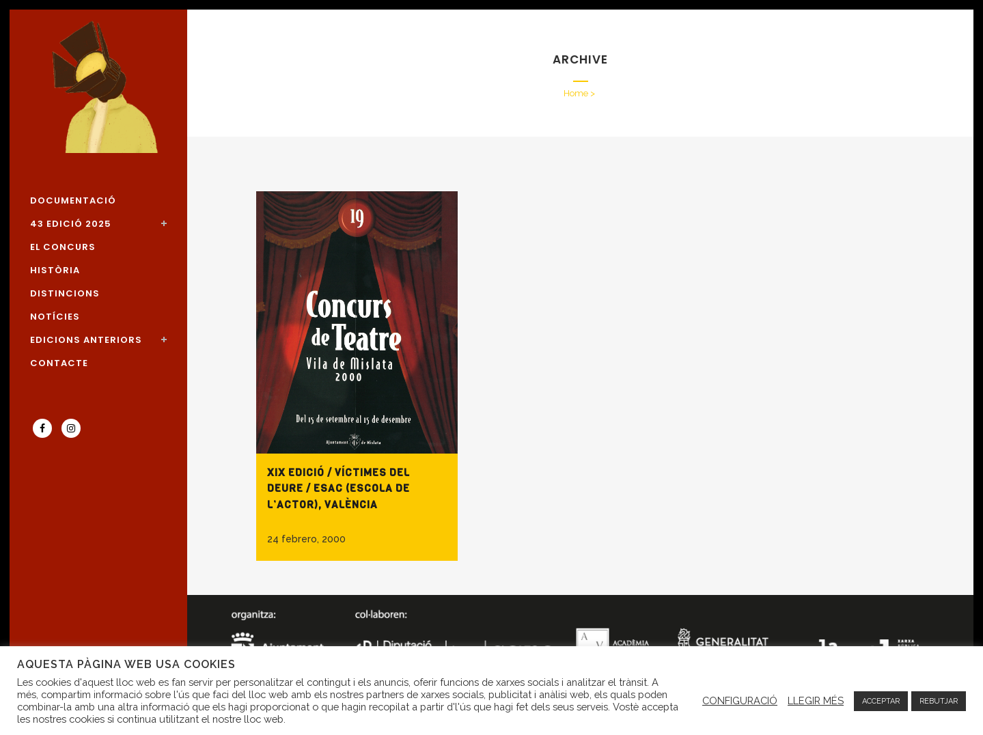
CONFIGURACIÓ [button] (739, 700)
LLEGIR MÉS (816, 700)
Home (576, 93)
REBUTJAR (938, 701)
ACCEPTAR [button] (881, 701)
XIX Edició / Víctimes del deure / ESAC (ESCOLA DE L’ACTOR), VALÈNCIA (338, 489)
